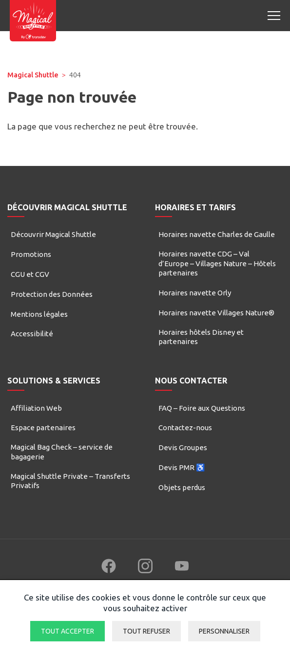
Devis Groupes (182, 447)
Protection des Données (52, 294)
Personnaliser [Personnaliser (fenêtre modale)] (224, 631)
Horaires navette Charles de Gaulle (216, 234)
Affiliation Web (36, 408)
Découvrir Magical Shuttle (53, 234)
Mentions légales (39, 314)
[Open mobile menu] (274, 15)
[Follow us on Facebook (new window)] (108, 566)
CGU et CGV (30, 274)
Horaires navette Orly (194, 293)
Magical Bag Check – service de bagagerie (62, 452)
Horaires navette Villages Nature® (216, 313)
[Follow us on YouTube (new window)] (181, 566)
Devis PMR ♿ (181, 467)
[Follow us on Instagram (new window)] (145, 566)
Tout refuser (146, 631)
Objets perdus (181, 487)
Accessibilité (32, 333)
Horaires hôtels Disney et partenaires (201, 337)
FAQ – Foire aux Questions (201, 408)
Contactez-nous (185, 427)
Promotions (31, 254)
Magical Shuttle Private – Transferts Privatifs (70, 481)
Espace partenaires (43, 427)
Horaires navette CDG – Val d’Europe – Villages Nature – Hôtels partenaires (217, 263)
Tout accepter (67, 631)
